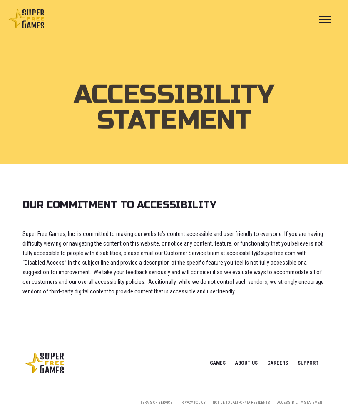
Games (218, 363)
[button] (325, 19)
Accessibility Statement (300, 403)
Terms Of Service (156, 403)
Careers (277, 363)
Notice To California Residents (241, 403)
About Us (246, 363)
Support (308, 363)
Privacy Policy (192, 403)
